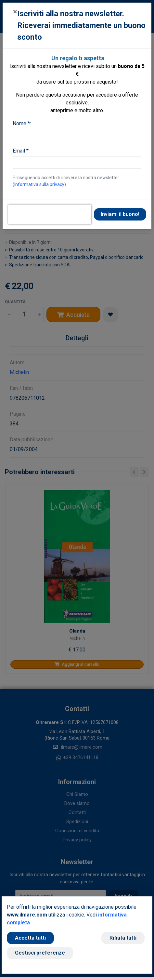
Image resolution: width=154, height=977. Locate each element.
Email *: (21, 151)
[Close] (15, 12)
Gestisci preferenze (40, 953)
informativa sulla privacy (39, 184)
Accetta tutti (30, 938)
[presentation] (49, 214)
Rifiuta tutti (122, 938)
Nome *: (22, 123)
